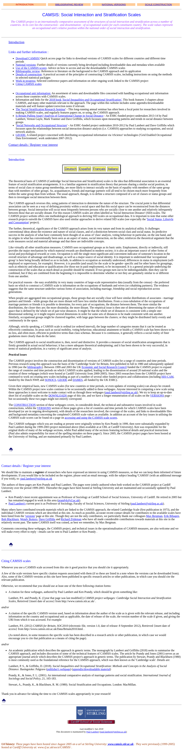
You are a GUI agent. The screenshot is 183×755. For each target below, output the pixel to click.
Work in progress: (26, 80)
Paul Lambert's (17, 503)
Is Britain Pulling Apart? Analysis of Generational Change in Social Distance (59, 115)
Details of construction (29, 74)
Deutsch (71, 169)
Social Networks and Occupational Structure (41, 125)
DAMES (78, 379)
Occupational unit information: (33, 93)
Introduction (16, 42)
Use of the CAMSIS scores (31, 67)
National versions (26, 64)
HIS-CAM (167, 376)
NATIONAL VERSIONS (114, 4)
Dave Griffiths (47, 519)
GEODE (62, 379)
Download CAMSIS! (28, 58)
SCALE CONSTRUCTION (158, 4)
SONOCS (50, 379)
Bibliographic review (28, 71)
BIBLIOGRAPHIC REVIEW (69, 4)
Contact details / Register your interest (33, 145)
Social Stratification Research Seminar (43, 109)
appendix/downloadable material (91, 669)
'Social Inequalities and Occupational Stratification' (92, 99)
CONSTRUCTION (25, 404)
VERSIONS (157, 395)
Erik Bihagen (171, 516)
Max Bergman (154, 516)
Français (99, 169)
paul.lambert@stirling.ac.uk (121, 392)
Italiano (113, 169)
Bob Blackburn (10, 519)
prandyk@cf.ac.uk (68, 500)
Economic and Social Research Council (104, 367)
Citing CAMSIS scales (29, 84)
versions (30, 516)
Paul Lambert (92, 731)
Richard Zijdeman (71, 519)
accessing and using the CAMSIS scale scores (91, 417)
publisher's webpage (58, 669)
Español (85, 169)
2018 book (55, 99)
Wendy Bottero (28, 519)
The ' (18, 109)
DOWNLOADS (57, 395)
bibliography (34, 367)
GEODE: (21, 134)
